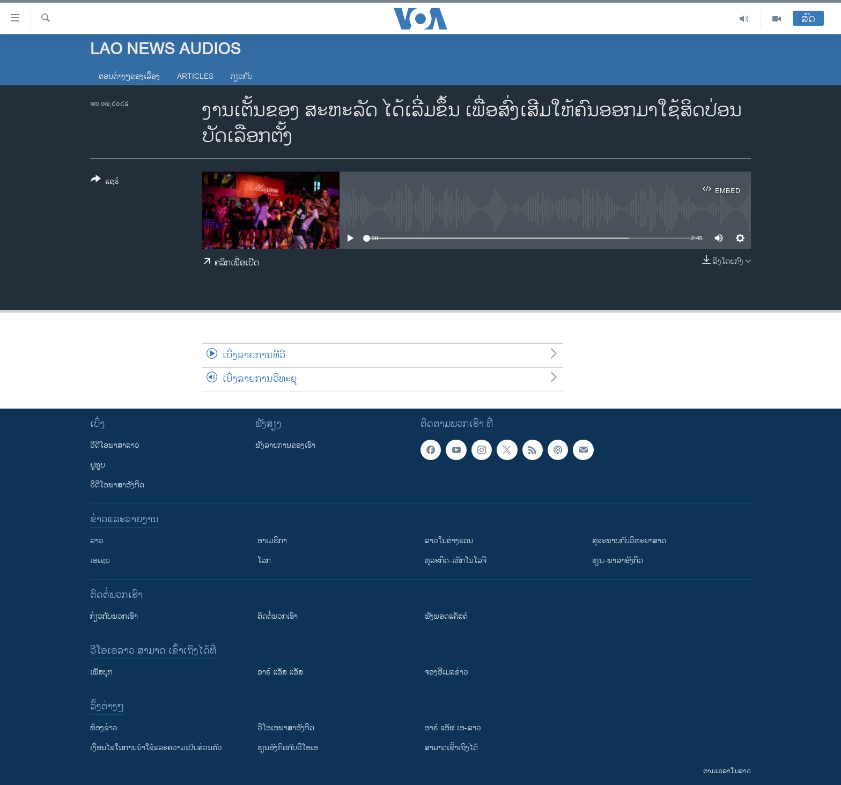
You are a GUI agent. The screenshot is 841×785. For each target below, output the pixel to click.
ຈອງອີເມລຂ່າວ (446, 672)
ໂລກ (264, 560)
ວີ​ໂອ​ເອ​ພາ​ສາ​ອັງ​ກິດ (285, 728)
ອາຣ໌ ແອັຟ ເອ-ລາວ (453, 728)
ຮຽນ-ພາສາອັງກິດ (617, 560)
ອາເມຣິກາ (272, 540)
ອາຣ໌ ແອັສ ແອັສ (280, 672)
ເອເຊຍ (100, 560)
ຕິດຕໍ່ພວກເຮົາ (277, 616)
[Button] (105, 182)
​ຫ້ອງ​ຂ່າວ (103, 728)
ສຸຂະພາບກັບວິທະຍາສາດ (629, 540)
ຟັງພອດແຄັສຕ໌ (446, 616)
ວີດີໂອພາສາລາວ (114, 445)
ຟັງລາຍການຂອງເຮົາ (285, 445)
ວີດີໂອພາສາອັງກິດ (117, 485)
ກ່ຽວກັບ (242, 76)
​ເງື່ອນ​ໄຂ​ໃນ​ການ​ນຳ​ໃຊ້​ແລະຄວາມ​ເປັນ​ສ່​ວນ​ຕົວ (156, 747)
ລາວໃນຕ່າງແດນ (449, 540)
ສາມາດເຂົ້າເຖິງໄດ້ (451, 747)
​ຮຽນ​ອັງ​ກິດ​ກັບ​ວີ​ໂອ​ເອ (287, 747)
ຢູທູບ (97, 465)
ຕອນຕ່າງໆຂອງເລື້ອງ (129, 76)
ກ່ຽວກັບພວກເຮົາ (114, 616)
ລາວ (97, 540)
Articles (195, 76)
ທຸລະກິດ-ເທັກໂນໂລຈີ (455, 560)
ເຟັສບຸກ (101, 672)
